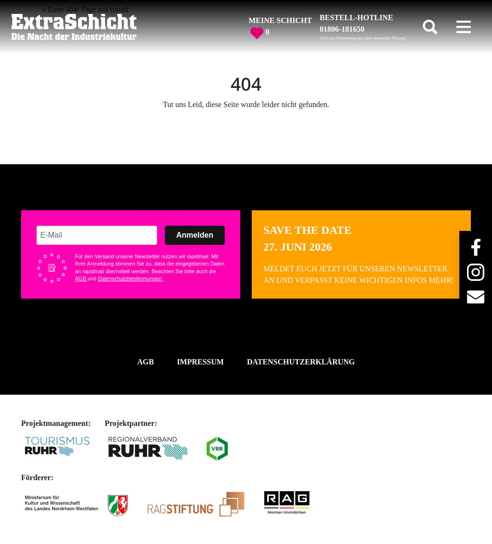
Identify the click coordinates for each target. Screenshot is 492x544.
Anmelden (194, 235)
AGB (81, 278)
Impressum (200, 362)
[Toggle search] (430, 27)
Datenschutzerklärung (301, 362)
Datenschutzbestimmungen (130, 278)
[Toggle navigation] (464, 27)
